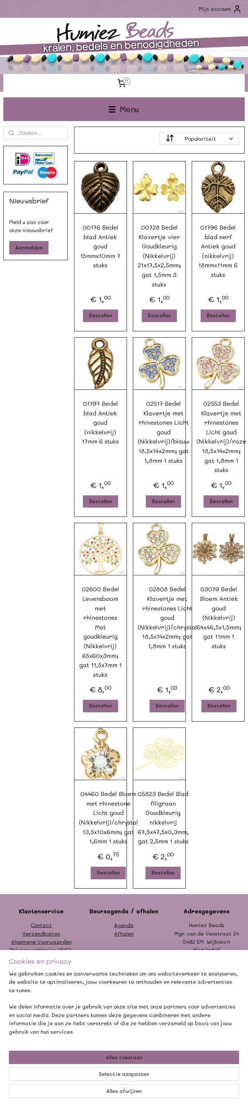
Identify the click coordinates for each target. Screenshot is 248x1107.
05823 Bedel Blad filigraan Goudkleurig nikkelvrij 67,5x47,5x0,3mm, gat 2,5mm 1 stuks (163, 817)
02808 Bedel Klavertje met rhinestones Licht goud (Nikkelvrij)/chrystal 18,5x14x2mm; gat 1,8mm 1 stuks (167, 617)
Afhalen (124, 933)
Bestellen (100, 315)
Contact (41, 925)
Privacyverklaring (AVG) (40, 949)
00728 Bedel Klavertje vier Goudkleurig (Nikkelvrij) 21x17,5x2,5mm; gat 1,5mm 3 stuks (159, 255)
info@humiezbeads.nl (214, 966)
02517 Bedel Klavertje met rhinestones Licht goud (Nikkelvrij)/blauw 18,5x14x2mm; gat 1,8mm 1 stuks (164, 431)
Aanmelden (29, 247)
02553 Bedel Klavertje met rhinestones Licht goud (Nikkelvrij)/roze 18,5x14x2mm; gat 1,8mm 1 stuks (221, 436)
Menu (124, 109)
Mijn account (220, 8)
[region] (75, 1057)
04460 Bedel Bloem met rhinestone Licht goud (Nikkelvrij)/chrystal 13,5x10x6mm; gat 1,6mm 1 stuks (108, 817)
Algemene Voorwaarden (41, 941)
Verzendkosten (41, 933)
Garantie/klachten (41, 966)
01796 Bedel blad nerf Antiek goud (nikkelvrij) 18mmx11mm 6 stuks (218, 250)
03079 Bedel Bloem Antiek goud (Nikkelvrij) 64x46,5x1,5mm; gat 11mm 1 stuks (219, 617)
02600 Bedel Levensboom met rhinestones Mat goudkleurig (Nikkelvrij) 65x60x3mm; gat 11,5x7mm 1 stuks (100, 631)
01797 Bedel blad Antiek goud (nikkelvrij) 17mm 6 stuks (100, 422)
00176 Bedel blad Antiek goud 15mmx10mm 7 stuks (101, 246)
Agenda (124, 925)
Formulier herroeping (41, 958)
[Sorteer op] (199, 138)
